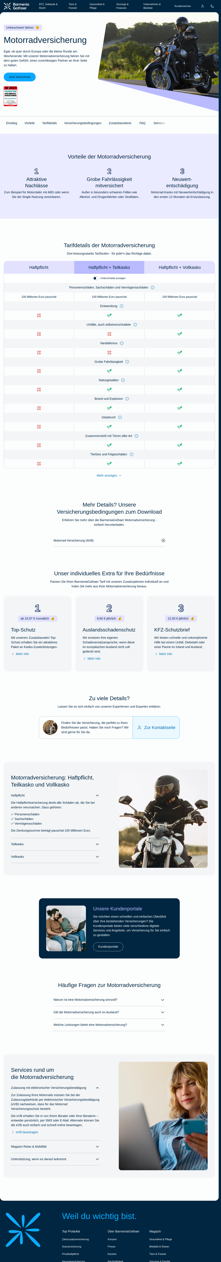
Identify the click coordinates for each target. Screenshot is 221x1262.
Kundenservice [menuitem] (182, 6)
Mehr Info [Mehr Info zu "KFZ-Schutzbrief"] (163, 654)
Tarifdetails (49, 123)
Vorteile (30, 123)
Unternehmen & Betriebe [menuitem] (152, 6)
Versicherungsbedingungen (82, 123)
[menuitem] (202, 6)
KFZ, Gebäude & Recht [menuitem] (48, 6)
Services (159, 123)
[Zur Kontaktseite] (156, 727)
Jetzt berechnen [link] (20, 77)
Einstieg (11, 123)
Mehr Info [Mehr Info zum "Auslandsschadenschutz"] (91, 659)
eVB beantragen (24, 1132)
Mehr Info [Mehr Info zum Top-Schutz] (20, 654)
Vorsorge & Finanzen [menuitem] (122, 6)
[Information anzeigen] (152, 287)
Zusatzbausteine (120, 123)
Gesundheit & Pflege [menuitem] (97, 6)
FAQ (142, 123)
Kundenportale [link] (108, 946)
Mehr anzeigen (109, 475)
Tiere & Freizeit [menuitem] (73, 6)
